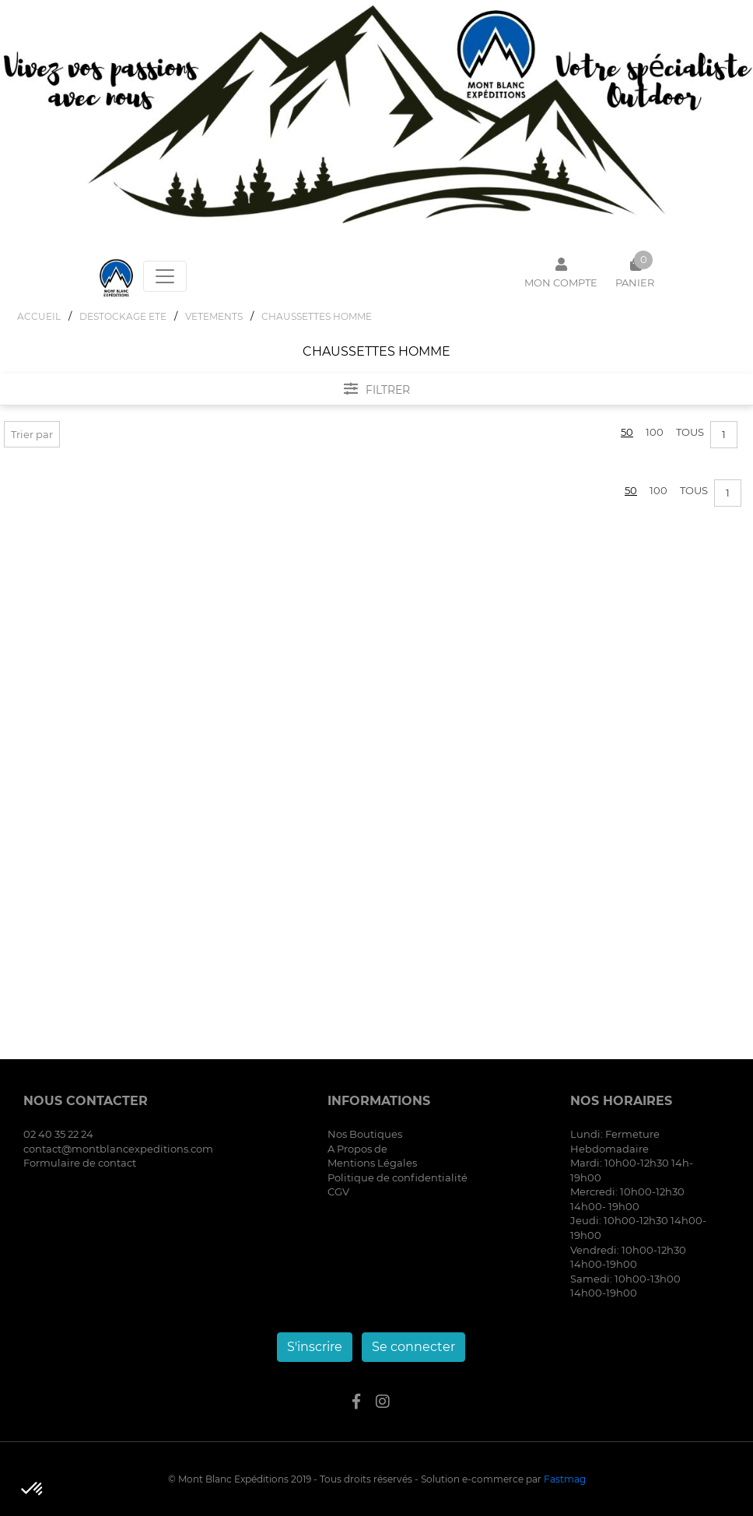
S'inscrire (314, 1346)
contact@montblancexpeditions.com (118, 1148)
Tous (690, 432)
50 (627, 432)
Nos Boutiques (364, 1134)
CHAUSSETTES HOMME (316, 316)
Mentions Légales (372, 1162)
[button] (32, 1489)
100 (655, 432)
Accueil (39, 316)
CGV (338, 1191)
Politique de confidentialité (397, 1177)
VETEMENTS (214, 316)
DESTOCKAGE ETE (122, 316)
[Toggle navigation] (165, 276)
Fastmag (565, 1479)
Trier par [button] (32, 434)
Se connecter (413, 1346)
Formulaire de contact (79, 1162)
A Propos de (357, 1148)
